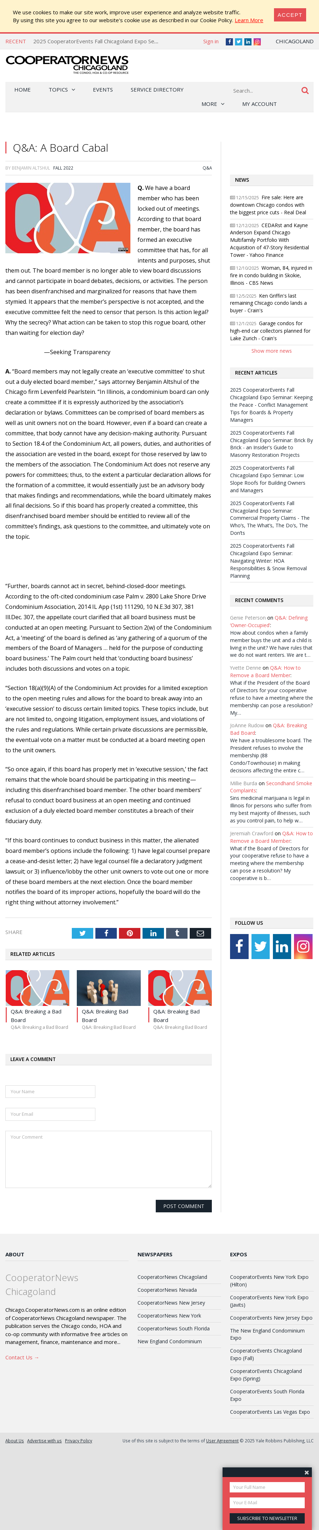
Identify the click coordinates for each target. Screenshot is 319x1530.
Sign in (211, 41)
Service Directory (157, 89)
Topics (58, 89)
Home (22, 89)
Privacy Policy (78, 1440)
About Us (14, 1440)
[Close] (290, 14)
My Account (259, 103)
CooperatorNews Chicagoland (172, 1277)
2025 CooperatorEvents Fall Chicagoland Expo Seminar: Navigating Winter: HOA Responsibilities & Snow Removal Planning (268, 560)
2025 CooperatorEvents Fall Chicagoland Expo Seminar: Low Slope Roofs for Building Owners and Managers (267, 479)
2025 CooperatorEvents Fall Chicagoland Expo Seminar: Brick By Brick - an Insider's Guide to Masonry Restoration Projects (271, 444)
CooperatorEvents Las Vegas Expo (270, 1411)
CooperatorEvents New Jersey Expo (271, 1317)
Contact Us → (22, 1357)
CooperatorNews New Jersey (171, 1302)
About (14, 1254)
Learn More (249, 20)
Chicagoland (295, 41)
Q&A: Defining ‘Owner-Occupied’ (269, 621)
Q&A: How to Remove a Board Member (265, 671)
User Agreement (222, 1440)
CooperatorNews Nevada (167, 1289)
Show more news (271, 350)
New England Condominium (170, 1341)
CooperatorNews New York (169, 1315)
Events (103, 89)
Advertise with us (44, 1440)
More (209, 103)
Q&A (207, 168)
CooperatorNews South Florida (174, 1328)
